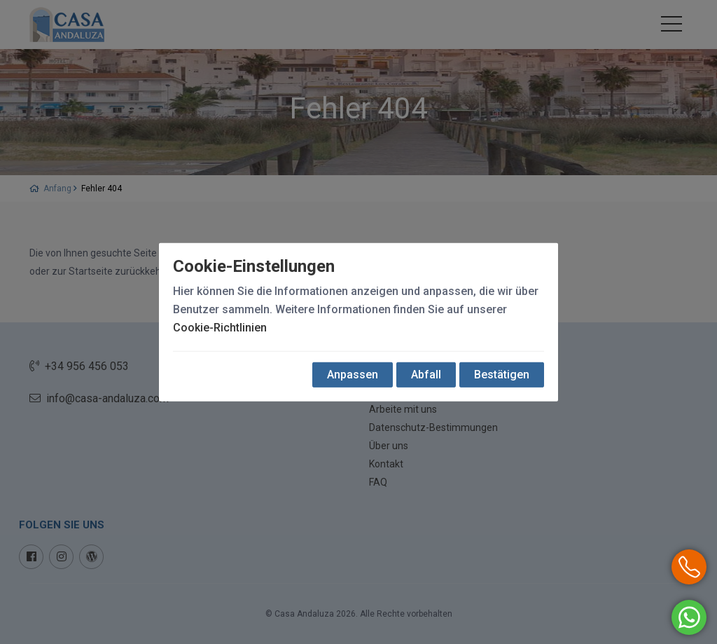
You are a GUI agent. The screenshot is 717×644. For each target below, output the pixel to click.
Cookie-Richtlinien (220, 327)
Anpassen (352, 374)
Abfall (426, 374)
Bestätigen (501, 374)
